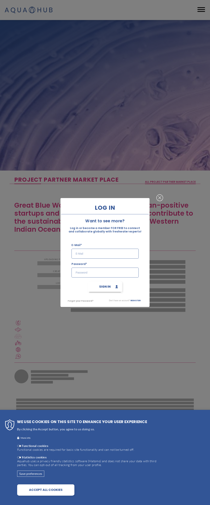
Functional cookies (35, 449)
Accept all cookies (46, 493)
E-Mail (76, 245)
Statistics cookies (34, 461)
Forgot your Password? (80, 300)
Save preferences (30, 477)
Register (135, 300)
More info (26, 441)
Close (159, 196)
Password (78, 264)
